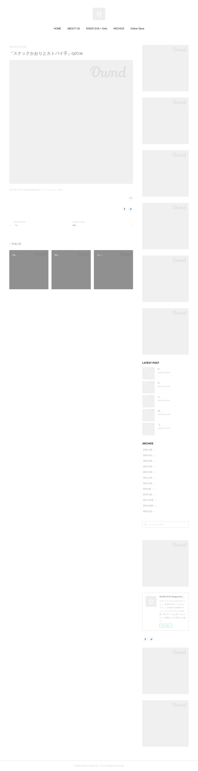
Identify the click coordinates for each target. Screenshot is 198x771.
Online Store (137, 28)
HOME (57, 28)
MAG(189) (12, 190)
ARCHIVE (118, 28)
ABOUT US (73, 28)
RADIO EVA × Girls (96, 28)
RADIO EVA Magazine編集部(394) (29, 190)
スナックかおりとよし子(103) (52, 190)
